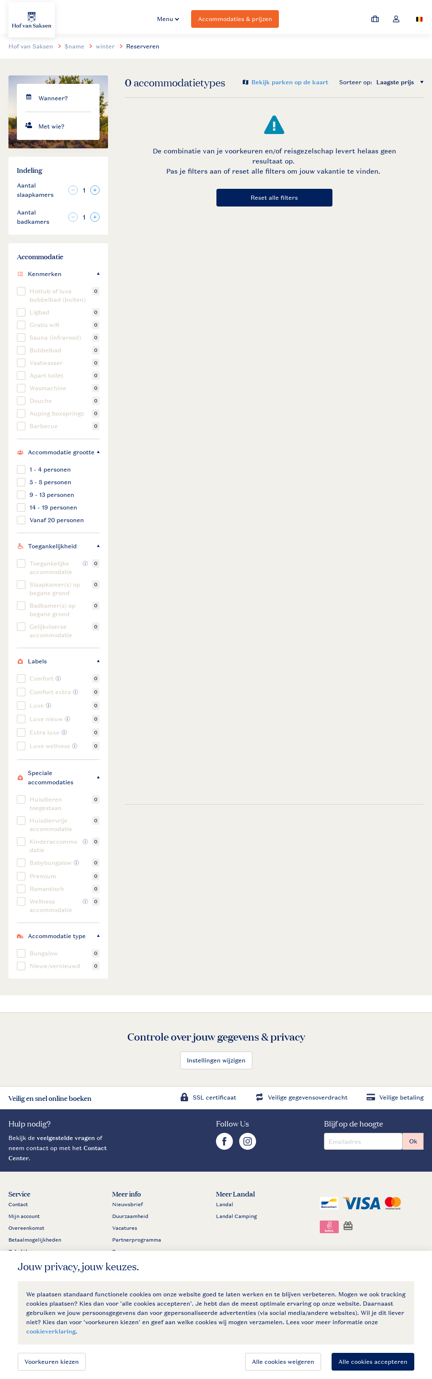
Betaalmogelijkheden (34, 1240)
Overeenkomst (26, 1228)
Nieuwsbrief (127, 1204)
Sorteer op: (355, 82)
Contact (18, 1204)
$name (74, 46)
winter (105, 46)
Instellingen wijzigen (216, 1060)
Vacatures (124, 1228)
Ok (413, 1141)
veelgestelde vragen (66, 1138)
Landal (224, 1204)
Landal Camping (236, 1216)
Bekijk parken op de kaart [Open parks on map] (289, 82)
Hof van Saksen (30, 46)
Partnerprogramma (136, 1240)
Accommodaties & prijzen (235, 19)
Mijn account (24, 1216)
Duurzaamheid (130, 1216)
